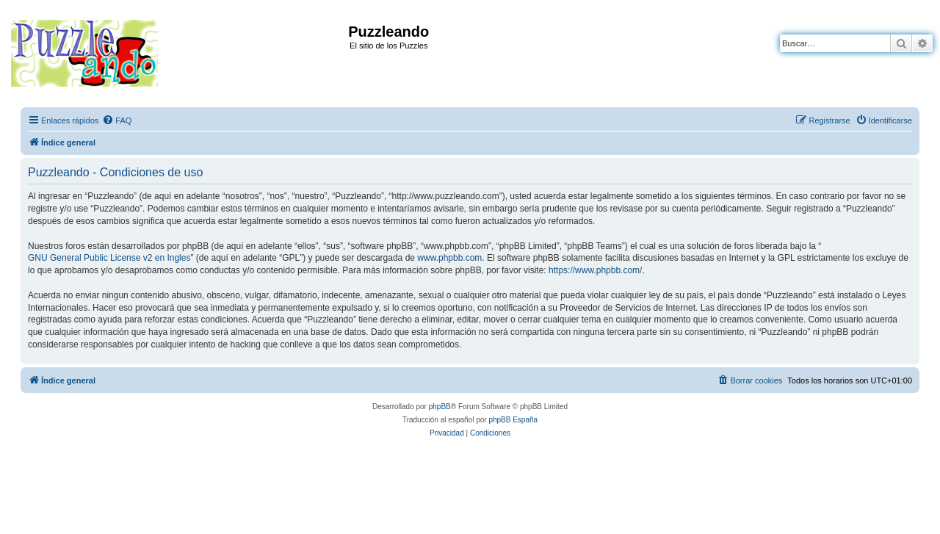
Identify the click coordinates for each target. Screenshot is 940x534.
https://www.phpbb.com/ (595, 270)
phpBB (440, 407)
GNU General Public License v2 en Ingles (109, 258)
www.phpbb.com (449, 258)
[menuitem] (116, 120)
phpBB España (513, 420)
